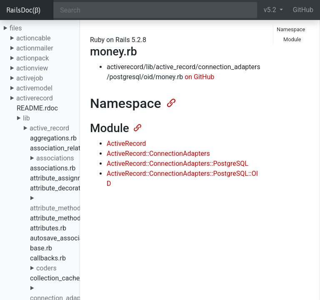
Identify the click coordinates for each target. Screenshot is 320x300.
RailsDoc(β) (23, 10)
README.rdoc (37, 108)
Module (292, 39)
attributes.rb (48, 228)
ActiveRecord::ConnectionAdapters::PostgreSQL (177, 164)
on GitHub (199, 77)
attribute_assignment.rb (65, 178)
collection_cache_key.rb (65, 278)
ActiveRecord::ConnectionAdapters (158, 154)
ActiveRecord (126, 144)
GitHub (303, 10)
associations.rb (52, 168)
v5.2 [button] (271, 10)
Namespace (291, 29)
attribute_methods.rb (61, 218)
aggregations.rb (53, 138)
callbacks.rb (48, 258)
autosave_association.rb (66, 238)
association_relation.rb (64, 148)
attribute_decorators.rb (64, 188)
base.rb (41, 248)
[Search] (155, 10)
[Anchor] (170, 102)
